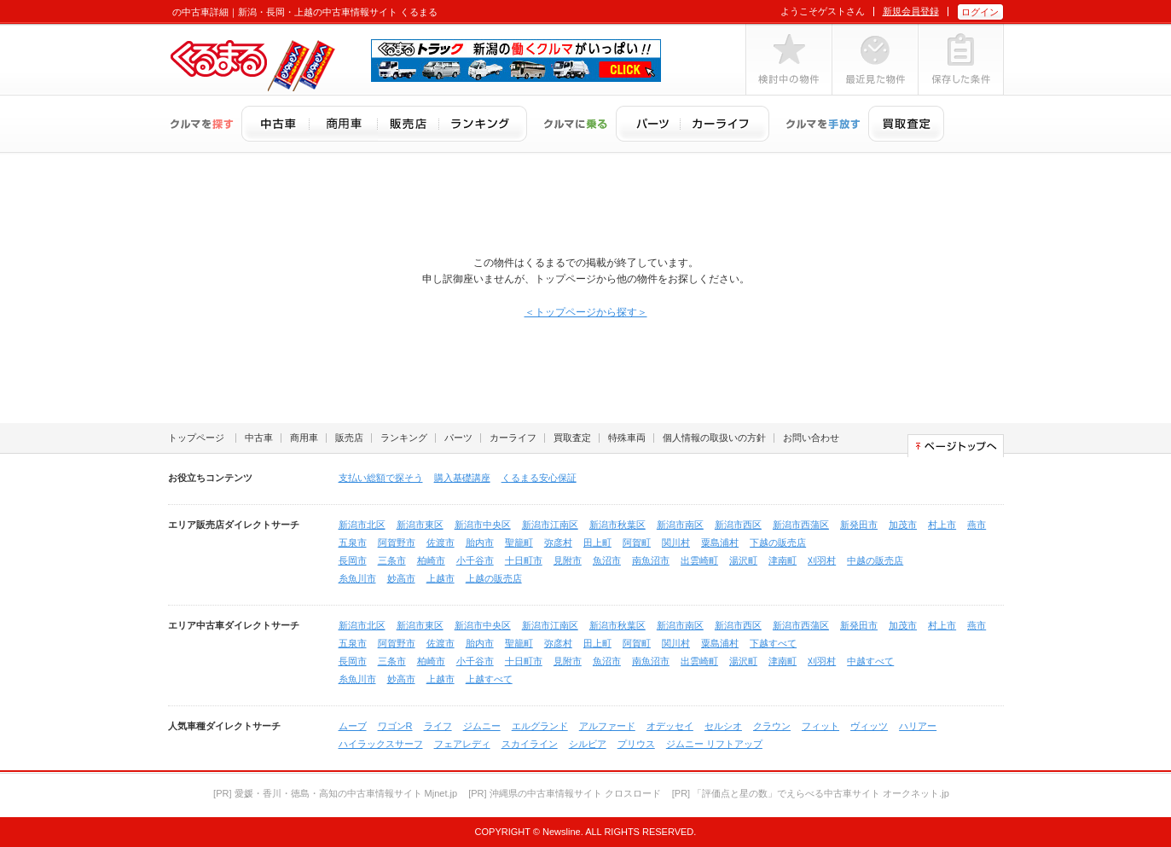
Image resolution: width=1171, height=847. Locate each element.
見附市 (568, 560)
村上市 (942, 524)
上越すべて (489, 679)
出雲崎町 (699, 560)
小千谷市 (475, 560)
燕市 (976, 524)
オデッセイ (669, 726)
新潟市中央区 (483, 524)
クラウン (772, 726)
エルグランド (540, 726)
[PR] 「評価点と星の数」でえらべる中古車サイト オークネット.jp (810, 793)
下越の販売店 (778, 542)
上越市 (440, 578)
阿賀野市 (396, 542)
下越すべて (773, 643)
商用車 (304, 437)
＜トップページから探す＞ (586, 312)
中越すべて (870, 661)
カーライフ (513, 437)
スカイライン (529, 744)
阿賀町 (637, 542)
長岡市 (353, 560)
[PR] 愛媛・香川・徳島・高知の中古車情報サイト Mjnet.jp (335, 793)
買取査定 (572, 437)
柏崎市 (431, 560)
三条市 (392, 560)
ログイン (980, 12)
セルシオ (723, 726)
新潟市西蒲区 (801, 524)
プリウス (636, 744)
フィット (820, 726)
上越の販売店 (494, 578)
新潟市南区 (680, 524)
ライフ (438, 726)
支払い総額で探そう (381, 478)
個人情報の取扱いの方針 (714, 437)
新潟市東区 (420, 524)
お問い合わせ (811, 437)
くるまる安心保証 (539, 478)
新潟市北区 (362, 524)
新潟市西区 (738, 524)
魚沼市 (607, 560)
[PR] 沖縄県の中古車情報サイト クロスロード (564, 793)
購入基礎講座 (462, 478)
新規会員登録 (911, 11)
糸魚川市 (357, 578)
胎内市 (480, 542)
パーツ (458, 437)
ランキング (403, 437)
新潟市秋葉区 (617, 524)
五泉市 (353, 542)
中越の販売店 (875, 560)
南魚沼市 (651, 560)
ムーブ (353, 726)
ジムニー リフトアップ (714, 744)
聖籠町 (519, 542)
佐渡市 (440, 542)
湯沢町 (743, 560)
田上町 (597, 542)
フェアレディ (462, 744)
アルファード (607, 726)
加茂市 (903, 524)
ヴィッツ (869, 726)
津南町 (782, 560)
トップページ (196, 437)
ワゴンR (395, 726)
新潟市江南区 (550, 524)
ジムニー (482, 726)
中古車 (259, 437)
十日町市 (523, 560)
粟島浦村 (720, 542)
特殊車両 (627, 437)
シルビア (587, 744)
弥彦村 (558, 542)
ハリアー (917, 726)
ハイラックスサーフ (381, 744)
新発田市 (859, 524)
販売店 (349, 437)
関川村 (676, 542)
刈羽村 (822, 560)
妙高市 (401, 578)
